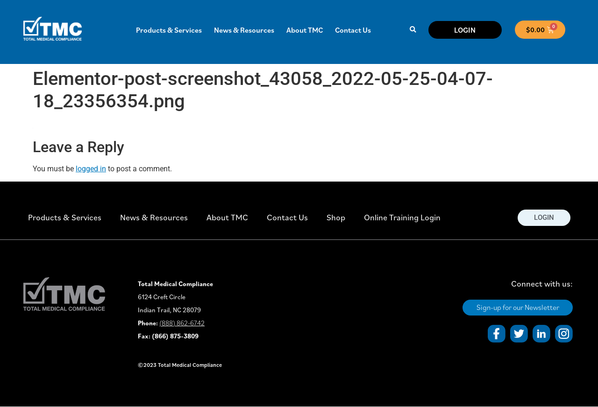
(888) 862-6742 (182, 323)
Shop (336, 217)
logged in (91, 168)
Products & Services (169, 30)
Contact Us (353, 30)
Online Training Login (402, 217)
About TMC (304, 30)
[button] (413, 29)
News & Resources (244, 30)
